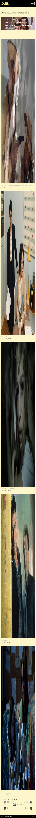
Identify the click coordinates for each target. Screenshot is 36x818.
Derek (8, 801)
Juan (28, 801)
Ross (8, 808)
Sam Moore (11, 28)
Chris (28, 808)
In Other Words (10, 20)
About (33, 816)
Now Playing (21, 20)
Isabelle (18, 804)
